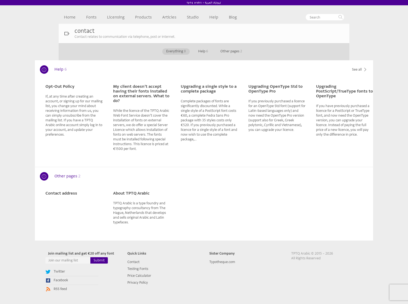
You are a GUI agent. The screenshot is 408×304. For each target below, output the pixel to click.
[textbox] (325, 17)
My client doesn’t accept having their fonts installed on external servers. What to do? (141, 93)
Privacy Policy (137, 282)
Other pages (231, 51)
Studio (193, 17)
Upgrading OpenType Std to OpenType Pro (275, 89)
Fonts (91, 17)
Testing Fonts (137, 268)
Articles (169, 17)
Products (143, 17)
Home (70, 17)
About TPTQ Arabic (131, 193)
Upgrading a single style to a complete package (209, 89)
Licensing (115, 17)
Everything (176, 51)
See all (360, 69)
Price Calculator (139, 275)
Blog (233, 17)
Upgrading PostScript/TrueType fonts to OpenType (344, 91)
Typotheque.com (222, 262)
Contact (133, 262)
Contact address (61, 193)
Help (213, 17)
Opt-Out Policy (60, 86)
